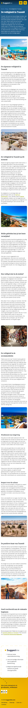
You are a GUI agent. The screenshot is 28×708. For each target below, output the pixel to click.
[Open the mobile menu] (20, 3)
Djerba (22, 196)
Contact (3, 704)
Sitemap (11, 702)
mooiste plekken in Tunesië (10, 632)
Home (2, 9)
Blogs (6, 9)
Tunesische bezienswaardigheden (12, 634)
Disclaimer (4, 702)
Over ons (19, 702)
